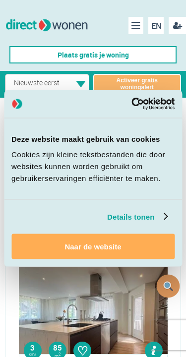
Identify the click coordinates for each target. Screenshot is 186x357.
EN (156, 25)
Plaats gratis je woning (93, 55)
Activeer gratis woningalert (137, 84)
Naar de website (92, 246)
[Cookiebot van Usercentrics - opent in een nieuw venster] (132, 104)
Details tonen (130, 216)
